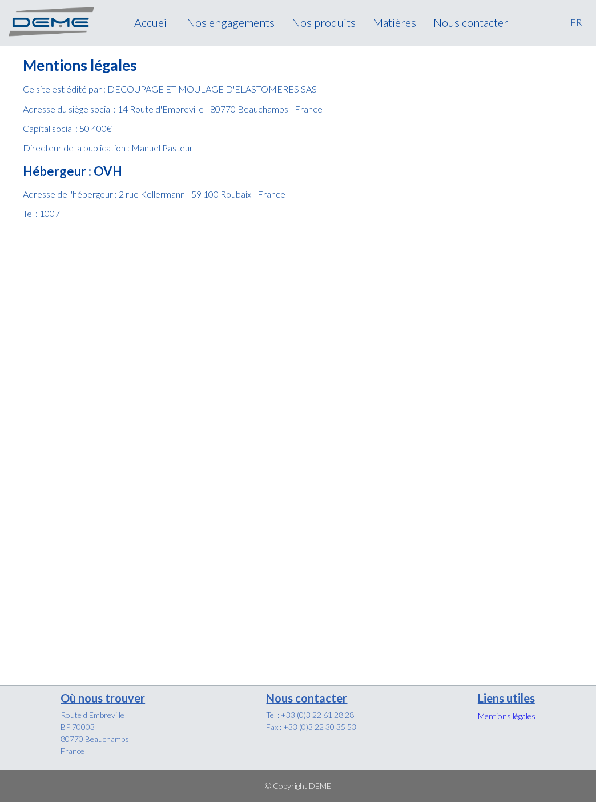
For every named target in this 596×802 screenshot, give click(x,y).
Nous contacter (470, 22)
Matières (394, 22)
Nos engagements (231, 22)
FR (576, 22)
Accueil (152, 22)
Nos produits (324, 22)
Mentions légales (506, 716)
